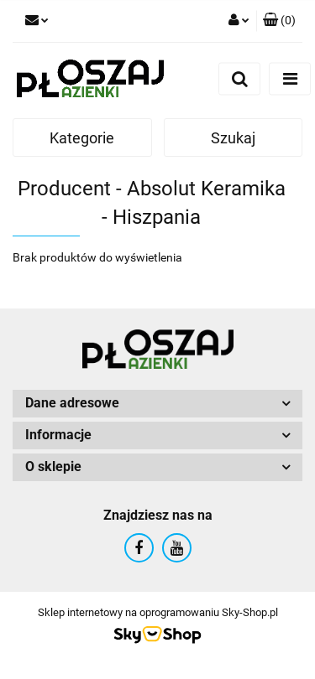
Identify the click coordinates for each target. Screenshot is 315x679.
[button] (279, 21)
